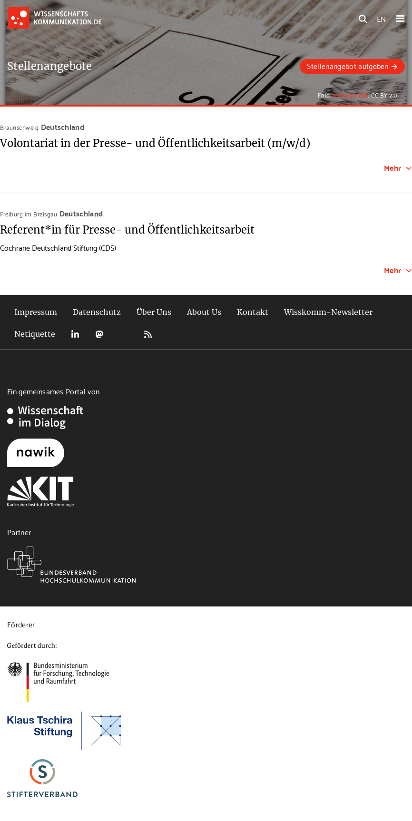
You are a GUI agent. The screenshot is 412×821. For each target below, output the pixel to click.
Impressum (35, 312)
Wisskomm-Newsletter (328, 312)
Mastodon (99, 334)
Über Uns (154, 312)
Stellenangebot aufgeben (347, 65)
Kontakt (252, 312)
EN (381, 18)
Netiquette (34, 334)
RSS (148, 334)
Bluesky (123, 334)
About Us (204, 312)
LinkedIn (75, 334)
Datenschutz (97, 312)
